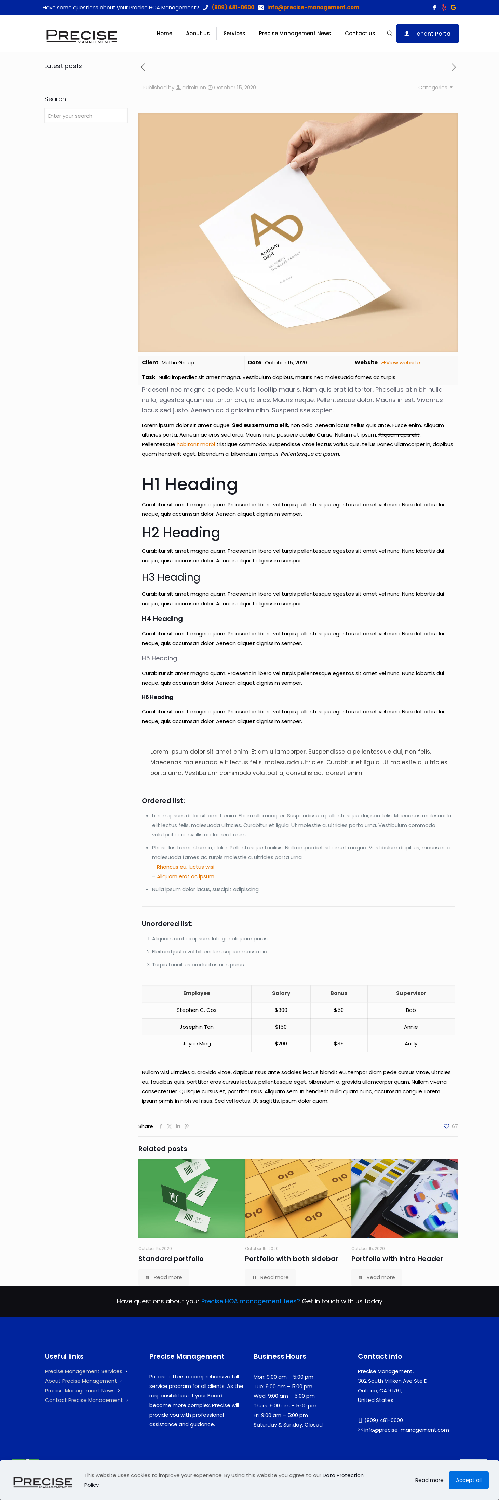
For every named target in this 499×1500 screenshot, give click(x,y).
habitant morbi (196, 444)
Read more (429, 1480)
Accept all (469, 1480)
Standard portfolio (171, 1258)
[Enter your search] (86, 115)
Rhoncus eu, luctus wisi (185, 866)
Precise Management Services (83, 1371)
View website (400, 362)
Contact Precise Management (84, 1400)
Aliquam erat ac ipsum (185, 876)
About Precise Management (81, 1380)
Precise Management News (80, 1390)
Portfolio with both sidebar (291, 1258)
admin (190, 87)
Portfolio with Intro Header (397, 1258)
